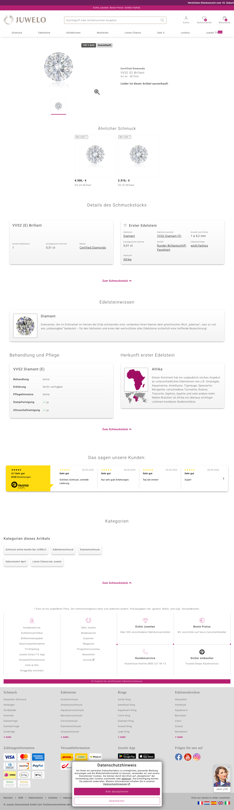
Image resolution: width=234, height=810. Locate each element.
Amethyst (180, 705)
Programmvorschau (88, 649)
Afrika (127, 259)
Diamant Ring (126, 721)
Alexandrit (181, 699)
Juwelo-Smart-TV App (32, 654)
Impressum (69, 798)
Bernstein (180, 715)
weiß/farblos (199, 246)
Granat (179, 726)
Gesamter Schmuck (15, 699)
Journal (87, 660)
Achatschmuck (69, 699)
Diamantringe (11, 726)
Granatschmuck (70, 732)
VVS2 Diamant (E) (169, 236)
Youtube (187, 757)
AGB (20, 798)
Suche (162, 20)
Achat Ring (124, 699)
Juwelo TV (214, 33)
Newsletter (88, 654)
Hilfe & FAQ (32, 665)
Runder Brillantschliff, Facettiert (172, 248)
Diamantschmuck (90, 549)
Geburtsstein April (16, 561)
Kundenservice (31, 627)
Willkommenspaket (32, 638)
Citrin (178, 721)
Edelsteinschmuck (63, 549)
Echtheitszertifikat (32, 633)
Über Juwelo (88, 627)
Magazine (88, 644)
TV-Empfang (32, 649)
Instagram (196, 757)
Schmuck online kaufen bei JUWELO (26, 549)
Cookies (53, 798)
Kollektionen (73, 33)
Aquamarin (181, 710)
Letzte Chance (133, 33)
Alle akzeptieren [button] (117, 792)
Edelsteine (44, 33)
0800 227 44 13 (157, 663)
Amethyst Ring (126, 705)
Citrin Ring (124, 715)
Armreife (9, 715)
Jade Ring (124, 732)
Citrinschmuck (69, 721)
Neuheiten (103, 33)
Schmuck (17, 33)
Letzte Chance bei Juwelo (47, 561)
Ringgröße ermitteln (32, 670)
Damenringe (11, 721)
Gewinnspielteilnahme (32, 644)
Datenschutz (36, 798)
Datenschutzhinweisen (115, 784)
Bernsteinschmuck (71, 715)
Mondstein (181, 732)
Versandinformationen (32, 660)
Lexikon (185, 33)
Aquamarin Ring (127, 710)
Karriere (8, 798)
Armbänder (10, 710)
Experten (88, 638)
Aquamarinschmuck (72, 710)
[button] (186, 20)
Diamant (129, 236)
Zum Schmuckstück (115, 281)
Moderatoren (88, 633)
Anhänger (9, 705)
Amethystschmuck (71, 705)
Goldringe (9, 732)
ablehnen (126, 778)
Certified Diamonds (93, 248)
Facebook (178, 757)
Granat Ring (125, 726)
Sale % (161, 33)
